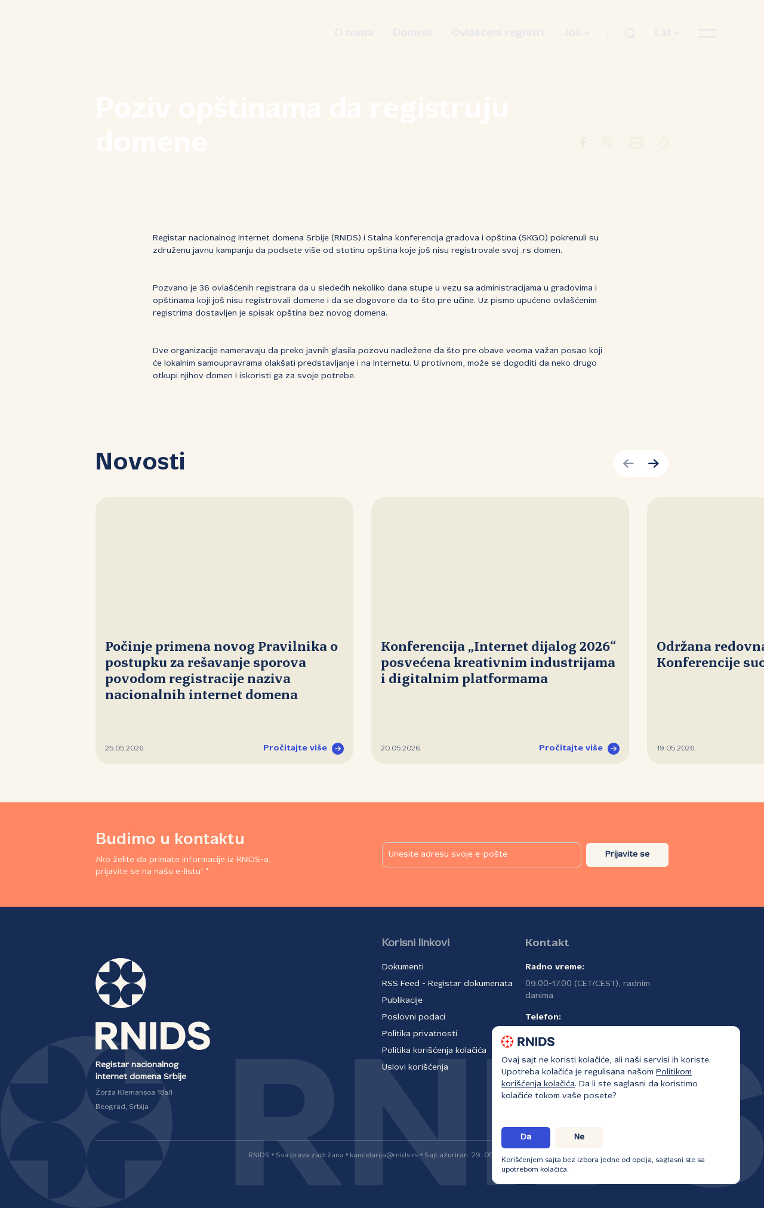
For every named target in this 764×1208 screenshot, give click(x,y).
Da (525, 1137)
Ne (579, 1137)
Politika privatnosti (419, 1034)
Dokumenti (403, 967)
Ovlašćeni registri (497, 33)
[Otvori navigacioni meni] (707, 33)
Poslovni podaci (413, 1017)
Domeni (412, 33)
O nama (354, 33)
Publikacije (402, 1001)
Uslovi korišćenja (415, 1067)
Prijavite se (627, 854)
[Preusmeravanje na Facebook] (583, 145)
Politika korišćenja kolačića (434, 1051)
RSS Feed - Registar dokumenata (447, 984)
